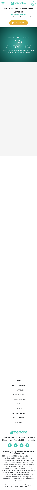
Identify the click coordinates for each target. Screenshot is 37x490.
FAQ (18, 404)
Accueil (18, 381)
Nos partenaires (18, 385)
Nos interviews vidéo (18, 399)
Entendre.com (18, 417)
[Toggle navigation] (3, 4)
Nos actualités (18, 394)
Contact (18, 408)
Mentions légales (18, 413)
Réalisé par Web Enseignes (14, 485)
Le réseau (18, 422)
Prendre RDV (18, 23)
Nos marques (19, 390)
